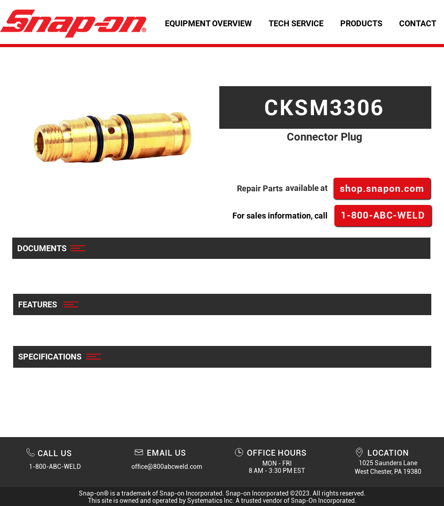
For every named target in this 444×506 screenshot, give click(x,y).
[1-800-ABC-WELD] (382, 215)
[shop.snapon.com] (381, 188)
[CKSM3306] (325, 107)
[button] (296, 23)
